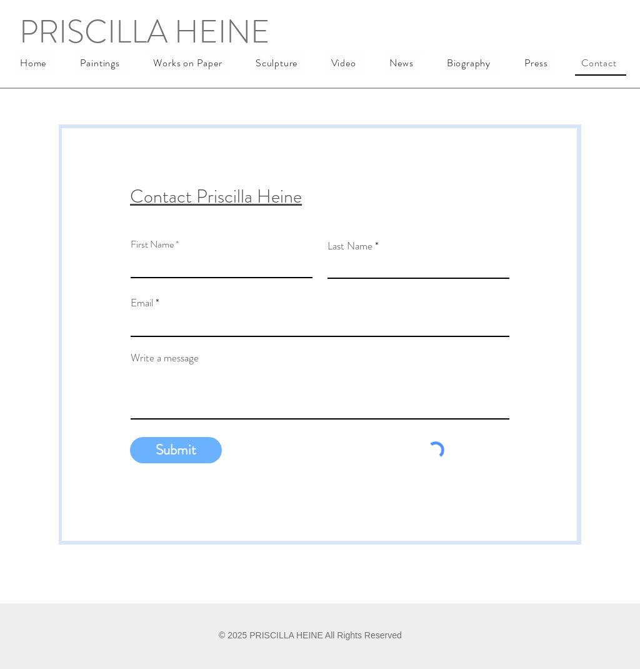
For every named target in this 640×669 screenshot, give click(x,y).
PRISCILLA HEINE (144, 31)
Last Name (350, 246)
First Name (152, 244)
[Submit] (176, 450)
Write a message (165, 358)
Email (142, 303)
